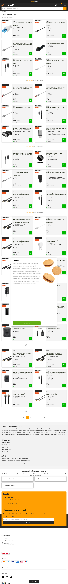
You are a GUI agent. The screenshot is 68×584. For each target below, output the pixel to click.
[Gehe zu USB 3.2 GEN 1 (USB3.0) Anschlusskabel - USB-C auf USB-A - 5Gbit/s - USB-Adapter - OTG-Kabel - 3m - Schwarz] (56, 194)
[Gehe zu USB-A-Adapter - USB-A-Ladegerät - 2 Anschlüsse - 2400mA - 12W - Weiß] (56, 240)
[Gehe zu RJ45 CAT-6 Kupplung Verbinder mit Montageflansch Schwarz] (56, 286)
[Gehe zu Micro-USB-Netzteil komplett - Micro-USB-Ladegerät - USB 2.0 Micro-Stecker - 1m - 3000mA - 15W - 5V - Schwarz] (22, 287)
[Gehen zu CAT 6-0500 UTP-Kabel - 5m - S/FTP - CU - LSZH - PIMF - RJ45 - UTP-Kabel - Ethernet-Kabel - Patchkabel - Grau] (40, 93)
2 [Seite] (30, 417)
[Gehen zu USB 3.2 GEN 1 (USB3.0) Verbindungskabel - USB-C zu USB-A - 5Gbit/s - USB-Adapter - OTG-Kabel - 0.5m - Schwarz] (40, 378)
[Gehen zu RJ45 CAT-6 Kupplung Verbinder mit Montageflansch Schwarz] (40, 292)
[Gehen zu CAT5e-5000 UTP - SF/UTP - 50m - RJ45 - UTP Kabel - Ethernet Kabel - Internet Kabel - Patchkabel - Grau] (7, 178)
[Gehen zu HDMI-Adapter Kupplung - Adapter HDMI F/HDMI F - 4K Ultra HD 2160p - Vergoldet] (7, 332)
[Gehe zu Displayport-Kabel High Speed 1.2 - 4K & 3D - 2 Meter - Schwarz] (22, 261)
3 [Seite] (40, 417)
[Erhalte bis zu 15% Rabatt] (28, 522)
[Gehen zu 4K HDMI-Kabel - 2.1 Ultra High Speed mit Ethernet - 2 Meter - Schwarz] (7, 398)
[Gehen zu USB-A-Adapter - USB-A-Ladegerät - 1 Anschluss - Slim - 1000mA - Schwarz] (7, 312)
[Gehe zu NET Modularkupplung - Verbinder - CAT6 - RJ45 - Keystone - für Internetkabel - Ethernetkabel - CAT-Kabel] (56, 308)
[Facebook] (3, 576)
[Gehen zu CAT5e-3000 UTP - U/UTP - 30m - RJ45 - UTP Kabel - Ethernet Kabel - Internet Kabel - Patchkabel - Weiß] (40, 225)
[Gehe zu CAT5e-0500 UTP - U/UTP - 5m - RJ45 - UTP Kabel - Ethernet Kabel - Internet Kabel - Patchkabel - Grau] (22, 108)
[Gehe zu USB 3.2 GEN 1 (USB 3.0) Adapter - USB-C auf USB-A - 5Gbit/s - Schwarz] (56, 173)
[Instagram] (7, 576)
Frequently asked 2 (42, 479)
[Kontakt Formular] (11, 503)
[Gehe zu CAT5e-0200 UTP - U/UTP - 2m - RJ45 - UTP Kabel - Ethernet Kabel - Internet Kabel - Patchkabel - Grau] (22, 44)
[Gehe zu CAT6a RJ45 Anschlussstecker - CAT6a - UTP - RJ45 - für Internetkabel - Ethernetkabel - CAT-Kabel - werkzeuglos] (22, 24)
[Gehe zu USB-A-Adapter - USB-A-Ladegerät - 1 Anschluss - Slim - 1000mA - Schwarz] (22, 307)
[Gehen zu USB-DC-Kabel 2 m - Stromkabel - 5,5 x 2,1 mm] (40, 48)
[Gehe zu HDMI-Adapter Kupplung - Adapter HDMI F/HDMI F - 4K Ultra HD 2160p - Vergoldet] (22, 327)
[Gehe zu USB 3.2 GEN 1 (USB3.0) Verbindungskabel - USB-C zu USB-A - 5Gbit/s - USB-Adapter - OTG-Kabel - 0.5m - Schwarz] (56, 374)
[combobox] (34, 8)
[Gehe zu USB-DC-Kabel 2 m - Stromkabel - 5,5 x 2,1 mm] (56, 43)
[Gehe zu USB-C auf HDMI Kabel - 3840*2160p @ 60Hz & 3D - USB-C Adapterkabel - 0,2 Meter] (56, 327)
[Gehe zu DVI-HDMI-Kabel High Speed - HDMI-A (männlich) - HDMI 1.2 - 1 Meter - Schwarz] (56, 393)
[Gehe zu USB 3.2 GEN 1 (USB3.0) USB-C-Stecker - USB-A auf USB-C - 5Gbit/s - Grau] (56, 129)
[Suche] (64, 8)
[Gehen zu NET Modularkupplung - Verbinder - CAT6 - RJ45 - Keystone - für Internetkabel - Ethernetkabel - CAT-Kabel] (40, 312)
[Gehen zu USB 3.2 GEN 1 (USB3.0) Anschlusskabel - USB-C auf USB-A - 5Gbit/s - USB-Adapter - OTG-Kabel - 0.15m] (40, 114)
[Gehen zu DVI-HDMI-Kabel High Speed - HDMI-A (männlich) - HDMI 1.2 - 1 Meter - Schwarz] (40, 398)
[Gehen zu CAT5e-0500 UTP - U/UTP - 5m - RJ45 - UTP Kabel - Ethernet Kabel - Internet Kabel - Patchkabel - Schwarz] (40, 28)
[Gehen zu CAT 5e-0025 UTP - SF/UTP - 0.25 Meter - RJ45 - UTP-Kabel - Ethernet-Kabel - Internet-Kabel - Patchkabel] (40, 67)
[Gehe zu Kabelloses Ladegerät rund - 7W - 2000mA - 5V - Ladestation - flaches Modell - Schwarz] (56, 154)
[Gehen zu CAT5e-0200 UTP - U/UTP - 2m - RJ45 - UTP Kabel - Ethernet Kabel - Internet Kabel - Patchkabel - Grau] (7, 48)
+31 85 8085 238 (8, 540)
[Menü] (12, 582)
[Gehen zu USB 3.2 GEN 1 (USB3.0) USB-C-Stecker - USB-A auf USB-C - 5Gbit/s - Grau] (40, 133)
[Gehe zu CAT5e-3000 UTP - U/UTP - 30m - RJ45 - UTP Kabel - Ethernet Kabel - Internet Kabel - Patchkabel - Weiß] (56, 221)
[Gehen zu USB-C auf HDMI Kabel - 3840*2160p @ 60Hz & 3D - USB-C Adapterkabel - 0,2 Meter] (40, 332)
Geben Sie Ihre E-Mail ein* (9, 517)
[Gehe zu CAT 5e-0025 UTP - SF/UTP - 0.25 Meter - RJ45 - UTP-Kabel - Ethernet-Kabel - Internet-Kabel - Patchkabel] (56, 62)
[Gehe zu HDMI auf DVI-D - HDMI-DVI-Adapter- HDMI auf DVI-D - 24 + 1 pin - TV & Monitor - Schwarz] (22, 129)
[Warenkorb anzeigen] (60, 4)
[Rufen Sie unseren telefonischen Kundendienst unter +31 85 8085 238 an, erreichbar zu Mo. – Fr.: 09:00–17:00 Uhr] (11, 498)
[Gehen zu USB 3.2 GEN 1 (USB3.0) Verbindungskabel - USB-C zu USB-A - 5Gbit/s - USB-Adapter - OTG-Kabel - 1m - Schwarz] (7, 67)
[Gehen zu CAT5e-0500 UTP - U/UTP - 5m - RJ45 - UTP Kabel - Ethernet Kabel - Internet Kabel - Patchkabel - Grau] (7, 114)
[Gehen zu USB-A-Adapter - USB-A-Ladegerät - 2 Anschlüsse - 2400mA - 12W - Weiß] (40, 246)
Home (4, 11)
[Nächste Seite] (44, 417)
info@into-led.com (9, 538)
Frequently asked (8, 479)
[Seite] (27, 417)
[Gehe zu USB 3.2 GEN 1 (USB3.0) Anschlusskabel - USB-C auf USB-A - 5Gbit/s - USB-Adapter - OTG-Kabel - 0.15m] (56, 109)
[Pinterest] (11, 576)
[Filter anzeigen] (34, 581)
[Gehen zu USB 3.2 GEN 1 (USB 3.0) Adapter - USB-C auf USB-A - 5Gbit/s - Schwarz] (40, 178)
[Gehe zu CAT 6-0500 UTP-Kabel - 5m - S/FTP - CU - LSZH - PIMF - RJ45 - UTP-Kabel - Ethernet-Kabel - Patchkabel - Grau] (56, 89)
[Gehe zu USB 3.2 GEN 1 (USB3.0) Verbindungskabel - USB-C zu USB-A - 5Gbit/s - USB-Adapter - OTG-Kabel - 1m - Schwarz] (22, 62)
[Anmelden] (56, 4)
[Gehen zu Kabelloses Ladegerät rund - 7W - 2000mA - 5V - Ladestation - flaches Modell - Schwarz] (40, 159)
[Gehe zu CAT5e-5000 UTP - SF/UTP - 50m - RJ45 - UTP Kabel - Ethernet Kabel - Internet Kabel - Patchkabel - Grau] (22, 174)
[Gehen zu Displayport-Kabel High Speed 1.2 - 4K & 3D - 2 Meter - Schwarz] (7, 266)
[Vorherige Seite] (23, 417)
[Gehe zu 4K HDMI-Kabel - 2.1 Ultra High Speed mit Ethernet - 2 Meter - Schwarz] (22, 393)
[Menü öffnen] (65, 4)
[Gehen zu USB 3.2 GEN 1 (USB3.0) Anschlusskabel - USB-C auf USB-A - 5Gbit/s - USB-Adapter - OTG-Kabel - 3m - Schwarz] (40, 199)
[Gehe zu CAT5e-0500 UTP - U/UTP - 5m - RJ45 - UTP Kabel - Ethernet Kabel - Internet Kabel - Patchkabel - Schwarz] (56, 24)
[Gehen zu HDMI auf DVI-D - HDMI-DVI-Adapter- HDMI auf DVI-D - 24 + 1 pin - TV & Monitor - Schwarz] (7, 133)
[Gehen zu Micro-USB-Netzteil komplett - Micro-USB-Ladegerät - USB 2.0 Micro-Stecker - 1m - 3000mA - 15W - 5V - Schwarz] (7, 292)
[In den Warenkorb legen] (30, 36)
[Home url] (8, 5)
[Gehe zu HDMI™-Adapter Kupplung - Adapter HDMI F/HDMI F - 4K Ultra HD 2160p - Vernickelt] (22, 373)
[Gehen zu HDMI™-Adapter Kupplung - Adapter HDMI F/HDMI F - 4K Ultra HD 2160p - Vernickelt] (7, 378)
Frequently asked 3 (9, 485)
